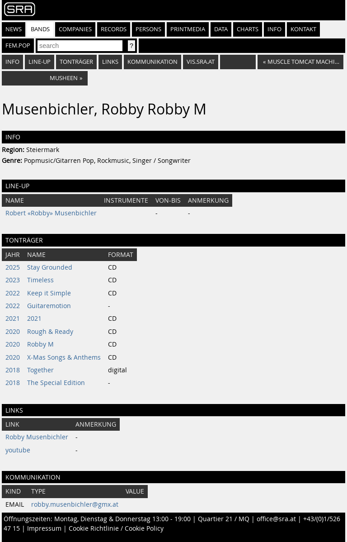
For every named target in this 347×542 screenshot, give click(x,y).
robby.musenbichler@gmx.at (74, 504)
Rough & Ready (50, 332)
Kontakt (303, 29)
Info (274, 29)
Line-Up (39, 62)
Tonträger (76, 62)
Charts (247, 29)
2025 (12, 267)
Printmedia (187, 29)
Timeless (40, 280)
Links (110, 62)
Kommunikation (152, 62)
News (13, 29)
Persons (148, 29)
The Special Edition (56, 383)
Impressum (44, 528)
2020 (12, 332)
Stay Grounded (49, 267)
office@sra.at (276, 519)
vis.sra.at (201, 62)
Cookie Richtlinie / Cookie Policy (116, 528)
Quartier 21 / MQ (223, 519)
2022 (12, 293)
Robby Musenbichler (36, 437)
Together (40, 370)
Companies (75, 29)
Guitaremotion (49, 306)
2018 (12, 370)
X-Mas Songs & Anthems (64, 357)
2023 (12, 280)
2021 (12, 318)
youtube (17, 450)
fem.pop (17, 45)
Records (114, 29)
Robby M (40, 344)
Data (221, 29)
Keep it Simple (49, 293)
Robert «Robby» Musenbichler (51, 213)
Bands (40, 29)
